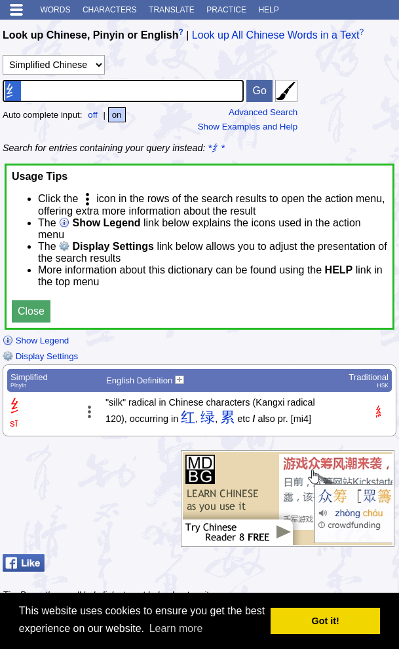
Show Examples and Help (248, 127)
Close (31, 311)
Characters (110, 9)
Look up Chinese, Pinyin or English (90, 35)
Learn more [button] (176, 628)
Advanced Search (263, 112)
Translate (172, 9)
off (93, 115)
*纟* (216, 148)
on (117, 115)
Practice (226, 9)
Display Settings (40, 356)
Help (268, 9)
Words (55, 9)
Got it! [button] (325, 621)
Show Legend (36, 340)
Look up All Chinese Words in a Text (276, 35)
